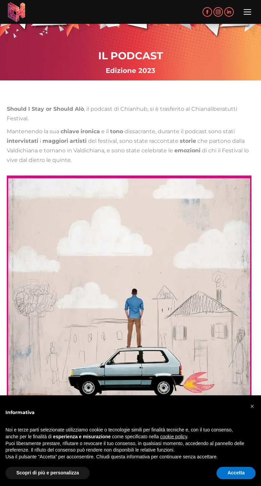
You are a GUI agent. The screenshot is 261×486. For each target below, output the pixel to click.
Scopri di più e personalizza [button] (47, 472)
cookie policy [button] (173, 436)
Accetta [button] (236, 472)
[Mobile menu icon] (247, 12)
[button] (252, 406)
